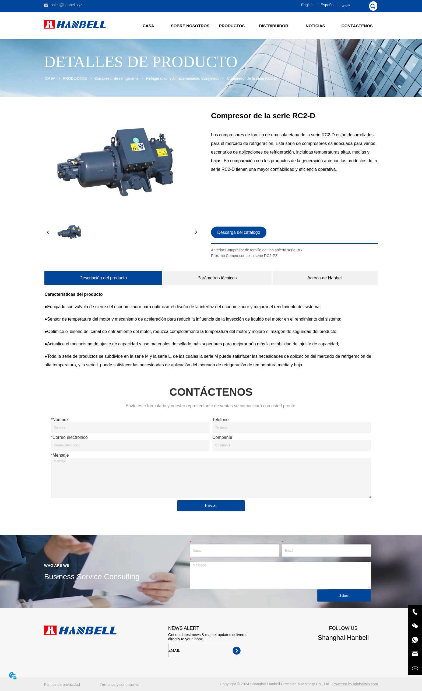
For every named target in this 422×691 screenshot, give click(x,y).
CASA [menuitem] (148, 25)
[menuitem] (232, 25)
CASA (50, 78)
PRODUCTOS (75, 78)
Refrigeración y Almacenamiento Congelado (183, 78)
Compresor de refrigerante (116, 78)
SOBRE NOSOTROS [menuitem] (190, 25)
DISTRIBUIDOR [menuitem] (273, 25)
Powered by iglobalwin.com (355, 684)
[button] (232, 25)
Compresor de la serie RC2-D (251, 78)
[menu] (253, 25)
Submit (344, 596)
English (307, 5)
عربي (346, 5)
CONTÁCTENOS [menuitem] (357, 25)
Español (328, 5)
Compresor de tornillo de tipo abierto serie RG (263, 250)
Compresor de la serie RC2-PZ (251, 256)
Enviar (211, 505)
